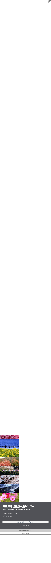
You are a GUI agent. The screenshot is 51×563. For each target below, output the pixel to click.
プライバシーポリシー (25, 554)
